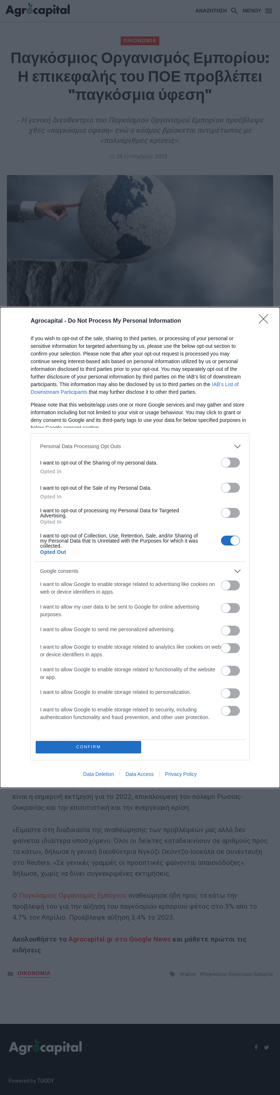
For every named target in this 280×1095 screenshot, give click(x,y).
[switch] (230, 461)
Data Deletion (98, 775)
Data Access (139, 775)
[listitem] (140, 445)
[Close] (266, 320)
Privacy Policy (181, 775)
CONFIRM (90, 747)
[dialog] (140, 547)
